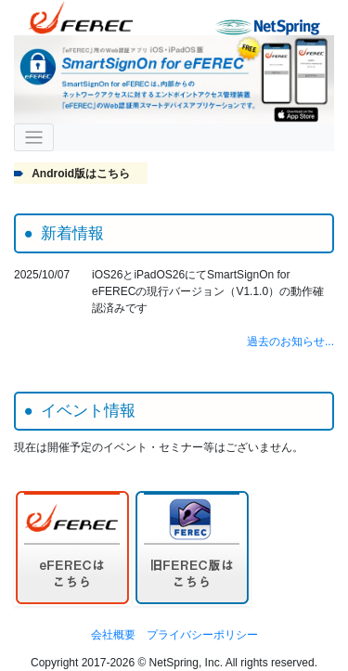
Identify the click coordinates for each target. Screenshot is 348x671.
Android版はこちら (81, 173)
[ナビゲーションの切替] (34, 137)
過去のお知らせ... (290, 341)
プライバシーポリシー (202, 634)
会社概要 (113, 634)
